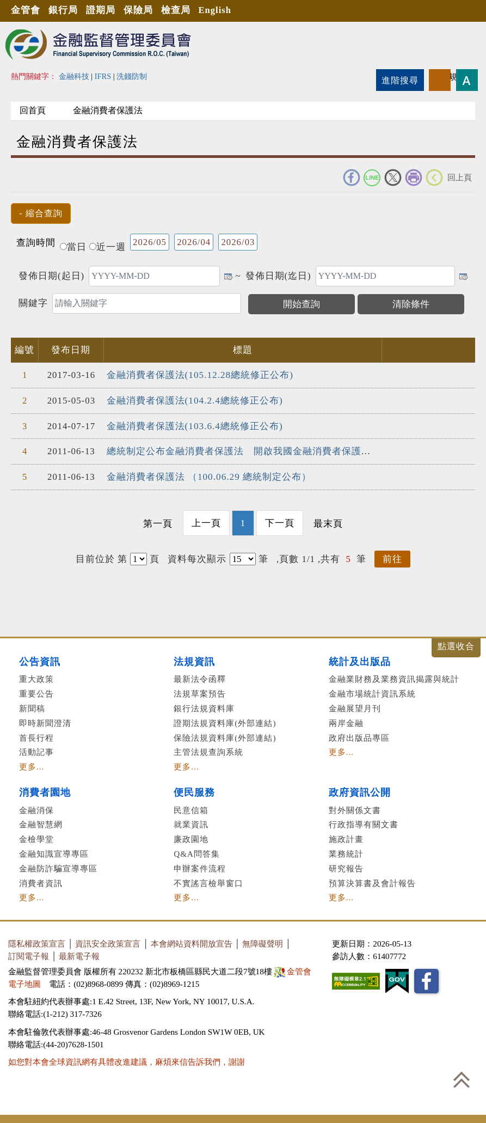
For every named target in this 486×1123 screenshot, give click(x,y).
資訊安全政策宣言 (107, 942)
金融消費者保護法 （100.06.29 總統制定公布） (209, 476)
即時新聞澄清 (45, 720)
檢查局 (180, 10)
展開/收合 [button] (456, 645)
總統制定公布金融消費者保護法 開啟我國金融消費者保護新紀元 (249, 450)
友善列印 (413, 177)
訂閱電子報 (28, 954)
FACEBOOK (351, 177)
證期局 (103, 10)
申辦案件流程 (200, 866)
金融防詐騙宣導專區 (58, 866)
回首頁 (35, 110)
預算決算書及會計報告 (372, 881)
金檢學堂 (36, 837)
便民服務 (194, 790)
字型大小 (467, 80)
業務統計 (346, 852)
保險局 (142, 10)
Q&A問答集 (197, 852)
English (221, 10)
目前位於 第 (101, 557)
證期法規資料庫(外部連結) (225, 720)
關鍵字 (33, 303)
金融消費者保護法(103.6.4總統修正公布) (194, 425)
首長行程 (36, 735)
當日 (73, 247)
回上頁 (459, 177)
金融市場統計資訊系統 (372, 692)
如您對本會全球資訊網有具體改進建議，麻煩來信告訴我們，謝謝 (126, 1060)
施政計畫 (346, 837)
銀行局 (64, 10)
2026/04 (194, 242)
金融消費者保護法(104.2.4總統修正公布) (194, 400)
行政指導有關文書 (363, 822)
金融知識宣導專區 (54, 852)
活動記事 (36, 750)
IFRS (103, 76)
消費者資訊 (41, 881)
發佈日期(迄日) (278, 276)
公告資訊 (39, 659)
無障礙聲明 (262, 942)
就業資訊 (191, 822)
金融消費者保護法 (114, 110)
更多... (31, 765)
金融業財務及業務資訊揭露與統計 (394, 677)
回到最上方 (461, 1079)
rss (440, 80)
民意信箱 (191, 808)
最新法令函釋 (200, 677)
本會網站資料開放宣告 (191, 942)
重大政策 (36, 677)
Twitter (393, 177)
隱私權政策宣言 (36, 942)
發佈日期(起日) (51, 276)
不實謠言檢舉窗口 (208, 881)
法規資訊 (194, 659)
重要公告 (36, 692)
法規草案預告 (200, 692)
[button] (41, 213)
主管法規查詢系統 (208, 750)
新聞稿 (32, 706)
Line (372, 177)
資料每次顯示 (197, 557)
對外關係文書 (355, 808)
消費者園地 (45, 790)
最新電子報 (79, 954)
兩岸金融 (346, 720)
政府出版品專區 (359, 735)
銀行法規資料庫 (204, 706)
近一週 (107, 247)
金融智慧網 (41, 822)
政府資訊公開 (360, 790)
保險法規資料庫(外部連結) (225, 735)
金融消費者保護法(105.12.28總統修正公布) (199, 375)
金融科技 (74, 76)
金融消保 (36, 808)
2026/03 (238, 242)
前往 (392, 557)
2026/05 (150, 242)
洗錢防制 (131, 76)
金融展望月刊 (355, 706)
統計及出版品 (360, 659)
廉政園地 (191, 837)
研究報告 (346, 866)
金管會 (26, 10)
